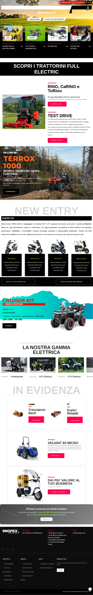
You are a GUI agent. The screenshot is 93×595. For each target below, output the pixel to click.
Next (43, 111)
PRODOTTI (27, 9)
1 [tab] (23, 130)
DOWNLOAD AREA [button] (66, 2)
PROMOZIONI (37, 9)
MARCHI (47, 9)
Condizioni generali (75, 591)
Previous (5, 111)
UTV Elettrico (74, 376)
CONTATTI (56, 9)
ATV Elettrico (45, 376)
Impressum (66, 591)
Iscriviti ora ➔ (46, 519)
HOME (10, 9)
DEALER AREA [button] (79, 2)
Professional (17, 376)
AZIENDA (18, 9)
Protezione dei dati (86, 591)
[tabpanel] (23, 112)
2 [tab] (25, 130)
